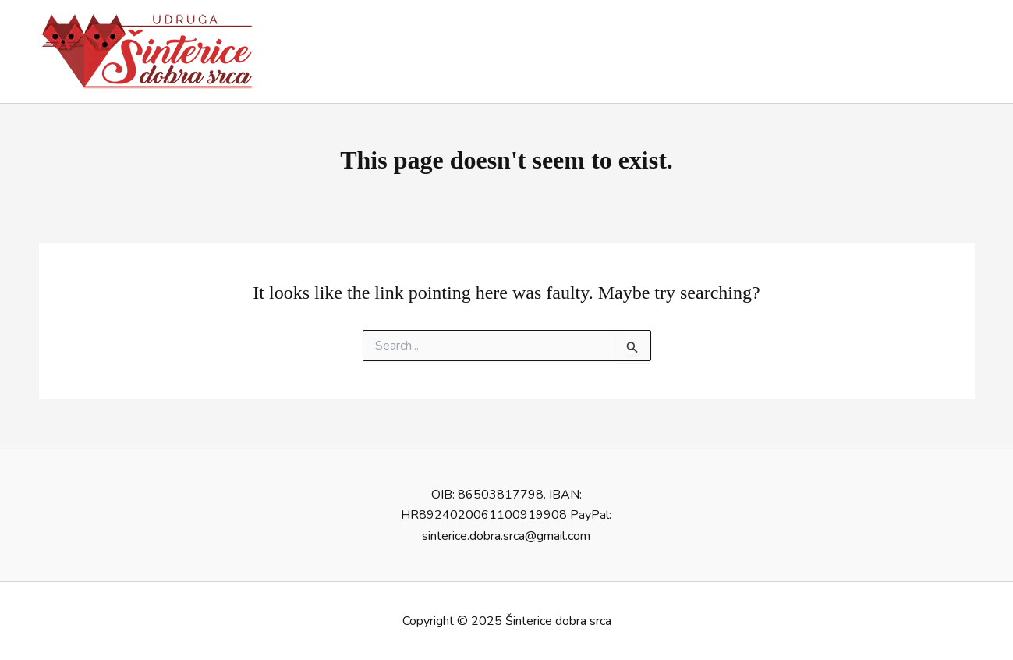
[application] (841, 51)
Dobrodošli (557, 51)
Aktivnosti (813, 51)
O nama (632, 51)
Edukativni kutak (918, 51)
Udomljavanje (715, 51)
